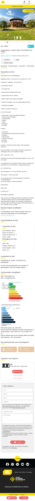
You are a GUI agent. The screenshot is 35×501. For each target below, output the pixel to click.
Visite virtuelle (30, 10)
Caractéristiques (13, 66)
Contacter (13, 497)
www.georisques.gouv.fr (7, 215)
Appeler (25, 497)
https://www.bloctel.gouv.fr (19, 407)
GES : (3, 278)
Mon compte (24, 3)
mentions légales (8, 434)
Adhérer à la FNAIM (17, 6)
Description (4, 66)
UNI (11, 364)
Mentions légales (14, 494)
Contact (22, 494)
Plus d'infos (14, 448)
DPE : (3, 276)
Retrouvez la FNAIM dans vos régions (16, 486)
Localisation (22, 66)
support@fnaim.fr (6, 431)
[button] (30, 46)
